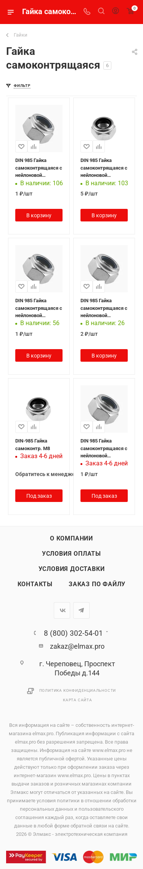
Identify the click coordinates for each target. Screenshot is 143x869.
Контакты (35, 584)
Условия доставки (72, 569)
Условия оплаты (71, 553)
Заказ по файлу (97, 584)
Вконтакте (62, 610)
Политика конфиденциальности (77, 690)
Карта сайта (77, 700)
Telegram (81, 610)
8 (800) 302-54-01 (73, 633)
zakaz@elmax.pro (77, 646)
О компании (71, 538)
